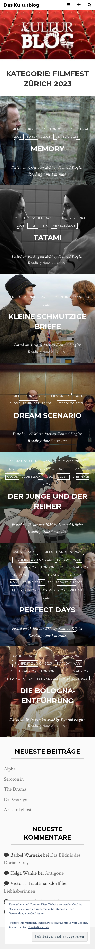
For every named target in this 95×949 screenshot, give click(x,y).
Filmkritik (38, 225)
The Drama (15, 789)
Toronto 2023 (38, 136)
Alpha (9, 769)
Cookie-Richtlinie (38, 927)
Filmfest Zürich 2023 (26, 129)
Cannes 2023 (23, 552)
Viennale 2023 (75, 679)
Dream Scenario (48, 415)
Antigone (54, 873)
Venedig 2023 (66, 136)
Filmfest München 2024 (31, 218)
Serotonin (14, 779)
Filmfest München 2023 (61, 656)
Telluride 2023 (23, 590)
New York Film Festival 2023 (39, 575)
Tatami (47, 237)
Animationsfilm (24, 461)
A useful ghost (17, 809)
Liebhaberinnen (19, 891)
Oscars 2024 (57, 476)
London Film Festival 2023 (64, 567)
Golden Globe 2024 (24, 476)
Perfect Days (47, 609)
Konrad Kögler (70, 167)
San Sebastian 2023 (65, 582)
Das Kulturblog (21, 5)
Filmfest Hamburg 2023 (61, 552)
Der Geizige (15, 799)
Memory (47, 148)
